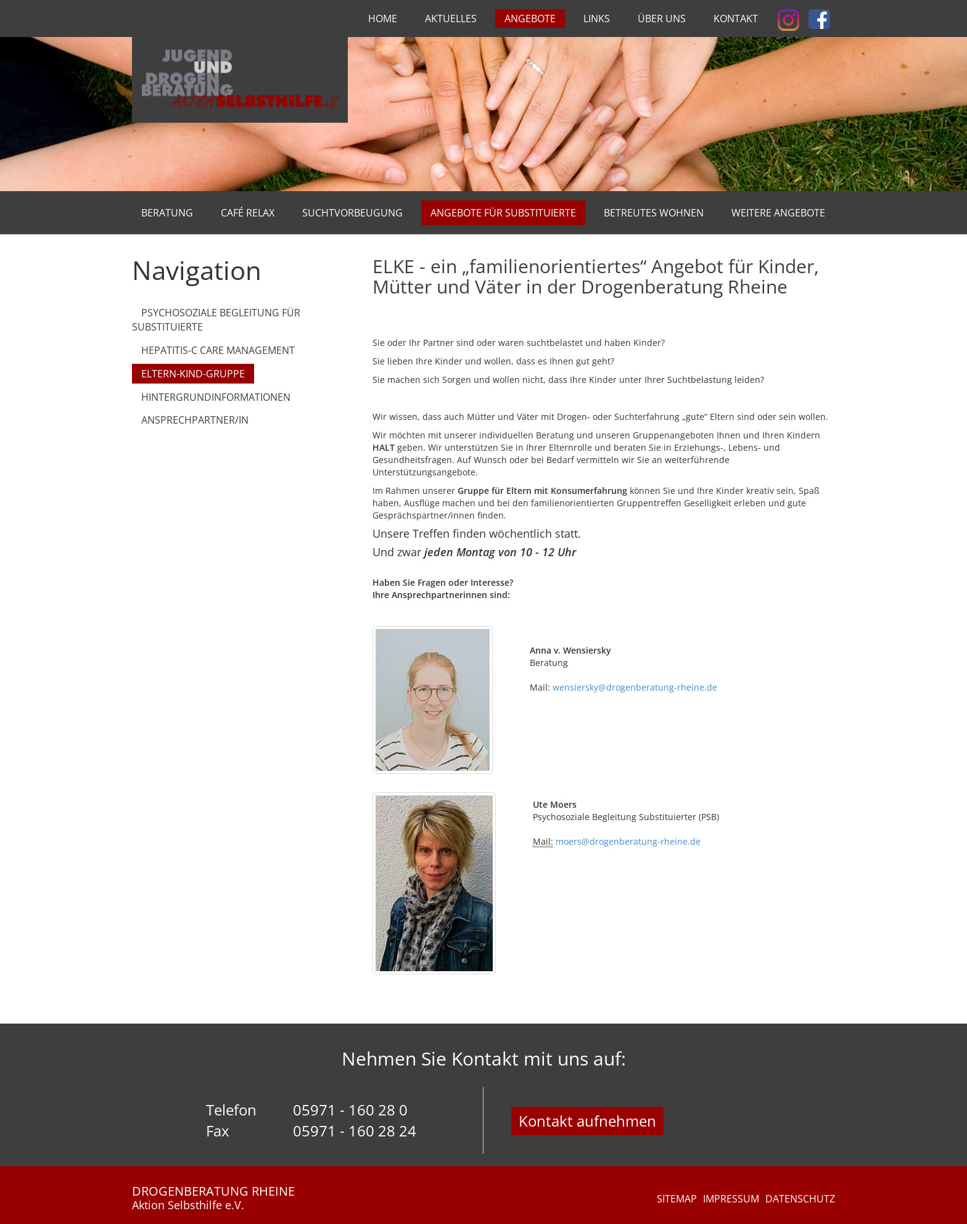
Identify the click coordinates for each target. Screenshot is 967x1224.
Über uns (662, 18)
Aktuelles (451, 18)
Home (382, 18)
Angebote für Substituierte (503, 213)
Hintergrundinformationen (215, 397)
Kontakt (736, 18)
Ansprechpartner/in (195, 420)
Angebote (530, 18)
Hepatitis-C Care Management (218, 350)
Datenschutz (800, 1199)
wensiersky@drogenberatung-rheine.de (633, 687)
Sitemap (677, 1199)
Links (596, 18)
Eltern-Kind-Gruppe (193, 373)
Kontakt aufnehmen (587, 1121)
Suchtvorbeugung (352, 213)
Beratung (167, 213)
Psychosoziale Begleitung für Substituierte (216, 320)
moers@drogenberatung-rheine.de (628, 841)
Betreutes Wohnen (654, 213)
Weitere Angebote (778, 213)
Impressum (731, 1199)
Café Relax (247, 213)
